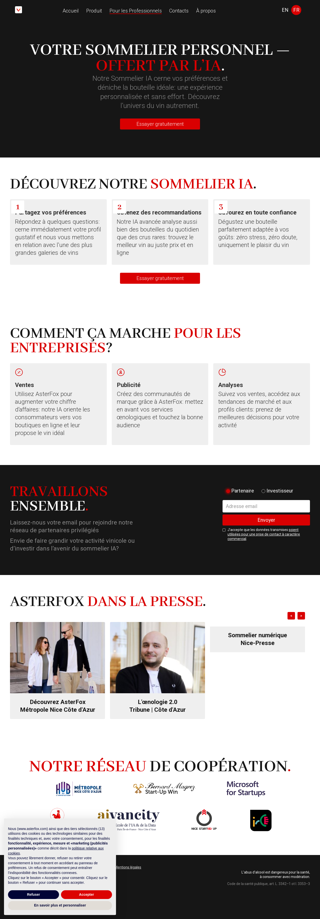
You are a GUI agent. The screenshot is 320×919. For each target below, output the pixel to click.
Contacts (178, 11)
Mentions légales (127, 867)
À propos (206, 11)
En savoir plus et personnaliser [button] (60, 905)
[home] (18, 9)
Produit (94, 11)
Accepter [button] (86, 894)
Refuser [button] (33, 894)
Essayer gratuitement (160, 124)
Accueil (70, 11)
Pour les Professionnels (136, 11)
